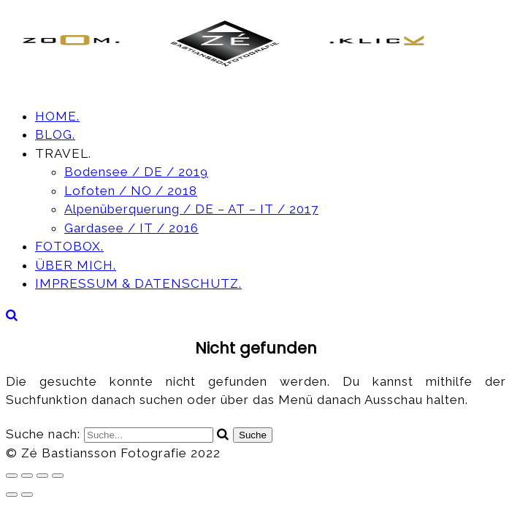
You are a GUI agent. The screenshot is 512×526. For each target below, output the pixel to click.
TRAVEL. (63, 153)
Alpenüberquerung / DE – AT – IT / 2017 (191, 209)
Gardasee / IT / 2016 (131, 228)
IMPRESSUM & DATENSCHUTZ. (138, 283)
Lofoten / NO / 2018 (130, 190)
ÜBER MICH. (75, 265)
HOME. (57, 116)
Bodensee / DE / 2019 (136, 171)
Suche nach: (45, 434)
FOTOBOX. (69, 246)
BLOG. (55, 134)
